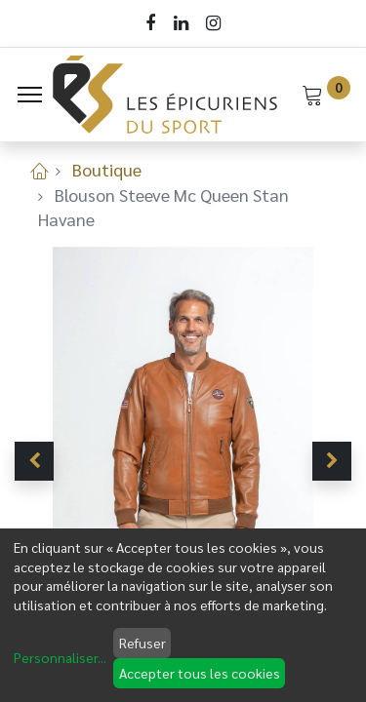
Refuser (142, 642)
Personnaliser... (60, 657)
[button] (34, 461)
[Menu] (30, 94)
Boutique (107, 169)
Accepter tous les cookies (199, 673)
